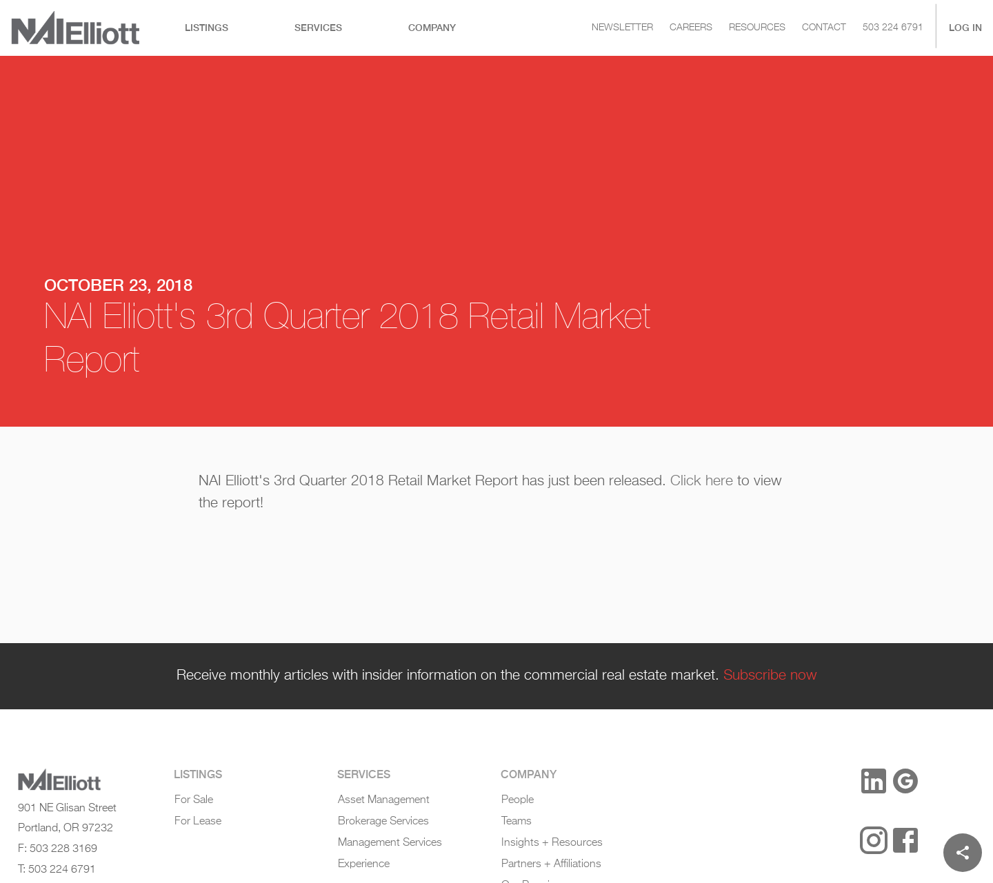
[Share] (962, 852)
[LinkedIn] (874, 781)
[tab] (206, 28)
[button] (827, 782)
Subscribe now (770, 675)
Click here (701, 481)
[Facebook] (905, 840)
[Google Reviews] (905, 781)
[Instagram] (874, 840)
